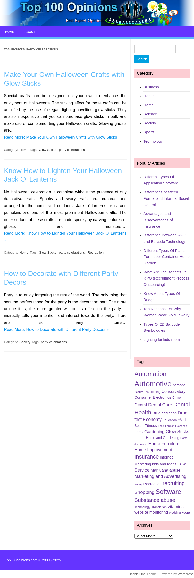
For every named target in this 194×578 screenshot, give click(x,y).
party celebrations (72, 149)
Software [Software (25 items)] (168, 491)
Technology (153, 141)
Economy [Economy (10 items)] (152, 419)
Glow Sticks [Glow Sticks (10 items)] (177, 431)
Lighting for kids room (161, 339)
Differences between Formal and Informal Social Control (166, 198)
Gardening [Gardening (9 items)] (154, 431)
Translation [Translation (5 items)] (159, 507)
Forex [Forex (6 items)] (138, 432)
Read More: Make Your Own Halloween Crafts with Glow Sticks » (62, 137)
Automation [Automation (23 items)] (150, 373)
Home (9, 32)
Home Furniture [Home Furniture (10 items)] (163, 443)
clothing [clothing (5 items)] (155, 392)
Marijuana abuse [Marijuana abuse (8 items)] (165, 470)
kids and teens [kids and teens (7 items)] (164, 464)
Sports (148, 132)
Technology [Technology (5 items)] (142, 507)
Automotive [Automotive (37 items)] (153, 384)
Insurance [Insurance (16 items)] (146, 456)
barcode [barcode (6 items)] (179, 385)
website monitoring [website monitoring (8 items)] (151, 512)
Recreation (96, 252)
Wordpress (185, 574)
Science (150, 114)
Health (148, 96)
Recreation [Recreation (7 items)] (152, 484)
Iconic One (138, 574)
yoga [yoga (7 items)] (186, 512)
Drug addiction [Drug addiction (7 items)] (164, 413)
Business (151, 87)
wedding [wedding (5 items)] (175, 512)
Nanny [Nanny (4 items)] (138, 483)
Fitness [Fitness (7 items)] (151, 426)
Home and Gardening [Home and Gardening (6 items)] (162, 437)
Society (24, 342)
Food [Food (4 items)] (161, 425)
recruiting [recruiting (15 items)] (174, 483)
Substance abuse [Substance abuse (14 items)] (154, 500)
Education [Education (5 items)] (170, 420)
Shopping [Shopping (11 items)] (144, 492)
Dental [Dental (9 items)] (140, 405)
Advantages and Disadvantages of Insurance (158, 219)
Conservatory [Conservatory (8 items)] (173, 391)
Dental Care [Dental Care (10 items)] (160, 404)
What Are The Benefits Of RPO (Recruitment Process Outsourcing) (166, 278)
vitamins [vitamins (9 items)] (175, 506)
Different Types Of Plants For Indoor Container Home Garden (166, 256)
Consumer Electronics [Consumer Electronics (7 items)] (152, 397)
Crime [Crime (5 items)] (176, 397)
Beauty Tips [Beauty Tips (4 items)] (141, 391)
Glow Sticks (47, 149)
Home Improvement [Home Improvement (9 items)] (153, 449)
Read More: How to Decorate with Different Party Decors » (56, 329)
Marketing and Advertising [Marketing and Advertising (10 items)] (160, 476)
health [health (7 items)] (139, 437)
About (29, 32)
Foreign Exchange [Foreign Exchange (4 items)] (176, 425)
